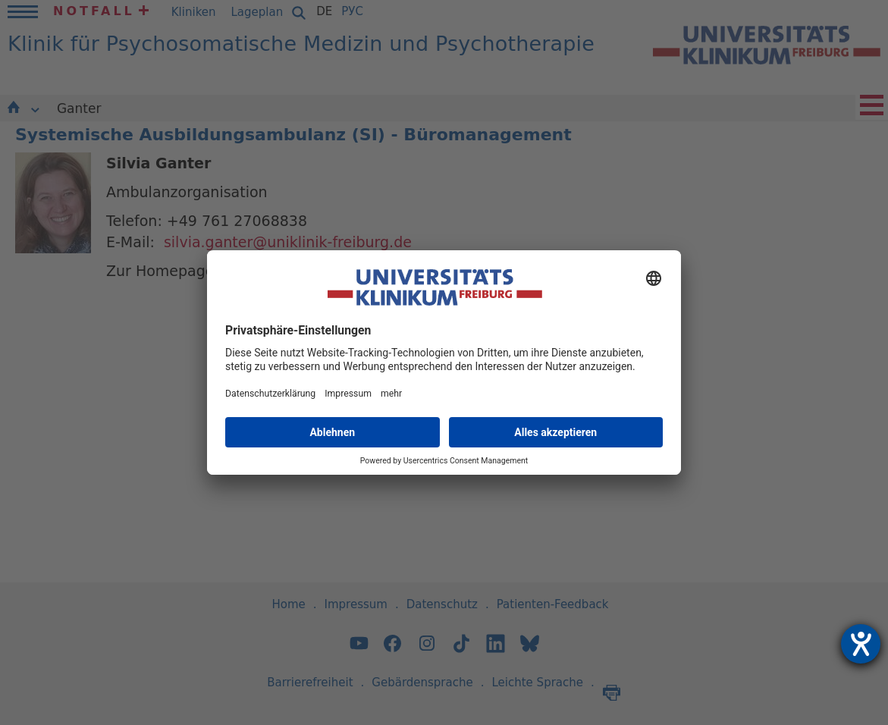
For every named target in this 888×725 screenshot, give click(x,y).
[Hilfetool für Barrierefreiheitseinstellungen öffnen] (860, 644)
